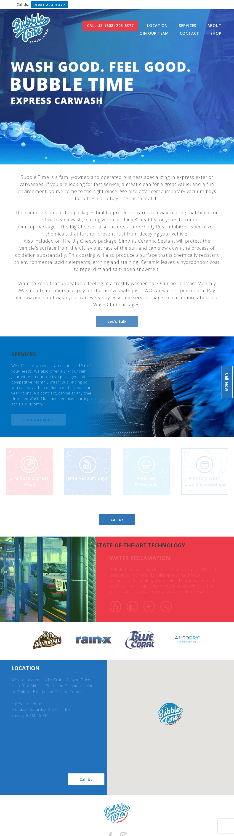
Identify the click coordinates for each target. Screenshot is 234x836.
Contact (189, 33)
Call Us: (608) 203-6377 (110, 25)
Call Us (117, 519)
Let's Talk (117, 321)
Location (157, 25)
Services (187, 25)
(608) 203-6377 (49, 4)
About (214, 25)
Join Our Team (153, 33)
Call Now (227, 382)
